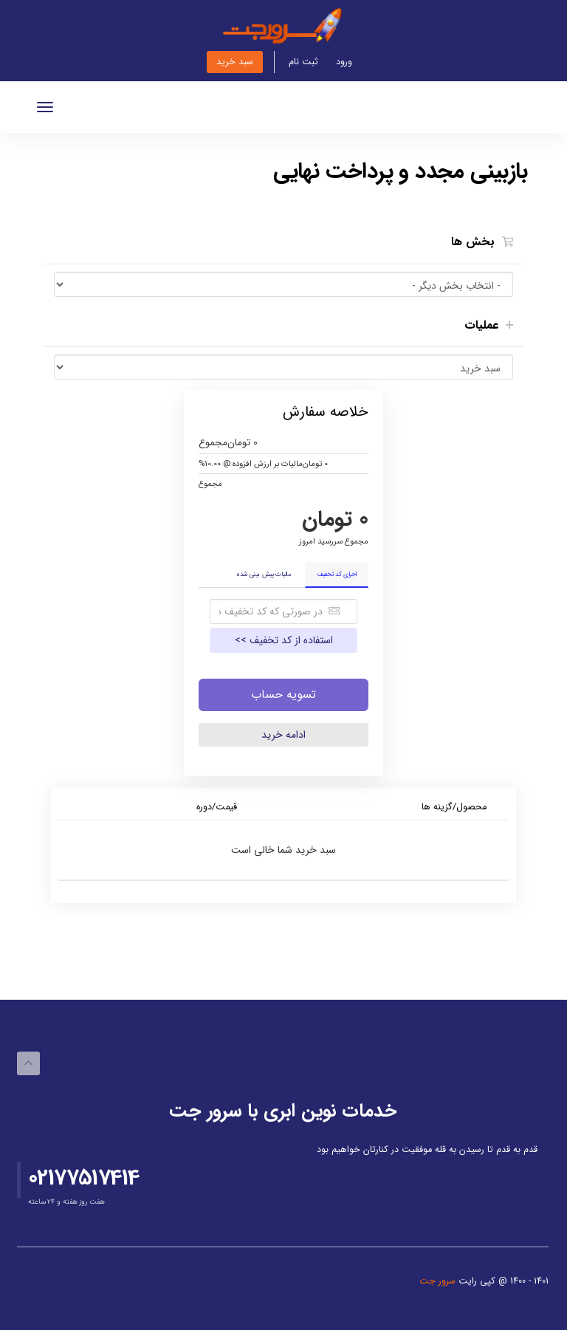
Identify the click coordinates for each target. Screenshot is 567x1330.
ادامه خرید (283, 735)
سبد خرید (234, 62)
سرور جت (438, 1281)
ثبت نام (303, 62)
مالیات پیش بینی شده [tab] (263, 574)
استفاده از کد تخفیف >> (284, 640)
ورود (344, 62)
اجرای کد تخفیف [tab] (337, 574)
